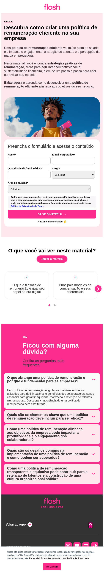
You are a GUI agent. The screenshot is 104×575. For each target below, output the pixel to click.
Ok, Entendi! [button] (52, 567)
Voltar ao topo (16, 524)
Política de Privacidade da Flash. (27, 206)
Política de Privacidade (78, 558)
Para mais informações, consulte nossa (47, 558)
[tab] (49, 305)
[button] (98, 288)
